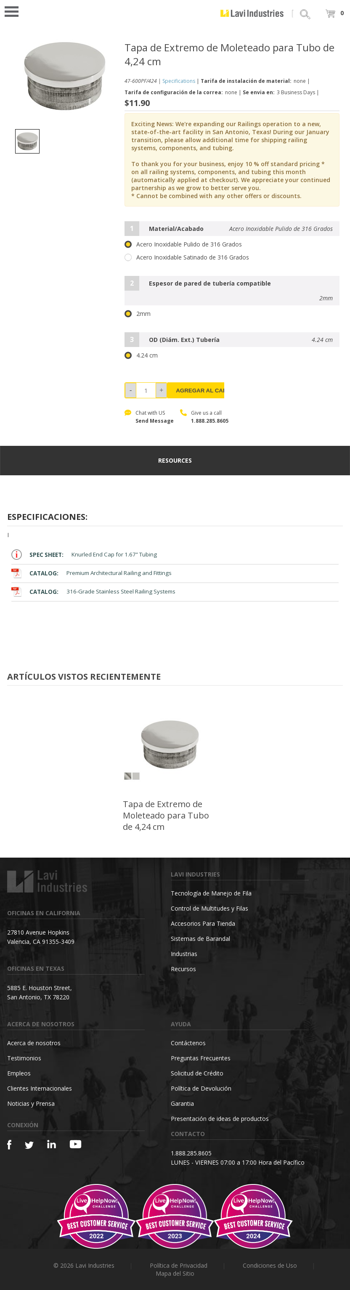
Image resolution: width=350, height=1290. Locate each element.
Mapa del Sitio (175, 1273)
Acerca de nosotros (34, 1043)
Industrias (184, 954)
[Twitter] (29, 1146)
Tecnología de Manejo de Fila (211, 893)
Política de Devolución (201, 1088)
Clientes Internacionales (39, 1088)
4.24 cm (141, 355)
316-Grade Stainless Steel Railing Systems (93, 591)
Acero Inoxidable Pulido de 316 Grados (183, 244)
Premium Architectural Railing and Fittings (91, 573)
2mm (138, 314)
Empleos (19, 1073)
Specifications (178, 81)
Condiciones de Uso (270, 1265)
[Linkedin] (51, 1144)
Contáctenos (188, 1043)
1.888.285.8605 (209, 420)
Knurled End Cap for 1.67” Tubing (84, 554)
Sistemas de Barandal (200, 939)
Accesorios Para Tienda (203, 923)
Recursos (183, 969)
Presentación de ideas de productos (220, 1119)
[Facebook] (9, 1145)
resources (175, 460)
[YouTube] (75, 1144)
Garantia (182, 1103)
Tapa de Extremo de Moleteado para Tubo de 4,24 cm (166, 815)
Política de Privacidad (178, 1265)
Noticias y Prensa (31, 1103)
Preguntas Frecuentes (201, 1058)
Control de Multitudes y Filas (209, 908)
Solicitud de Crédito (197, 1073)
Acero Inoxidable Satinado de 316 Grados (187, 257)
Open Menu (14, 10)
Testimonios (24, 1058)
